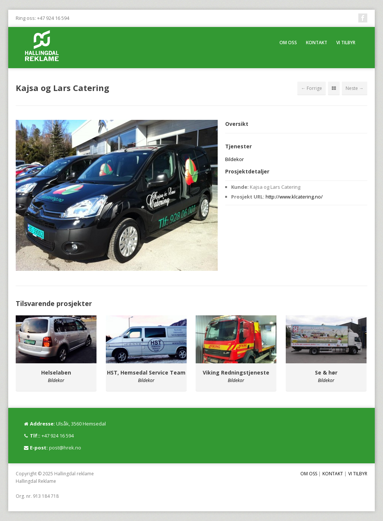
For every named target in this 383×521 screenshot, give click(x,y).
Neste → (355, 88)
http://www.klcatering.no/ (294, 196)
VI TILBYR (345, 42)
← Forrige (311, 88)
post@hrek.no (65, 447)
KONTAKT (316, 42)
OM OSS (288, 42)
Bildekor (234, 159)
